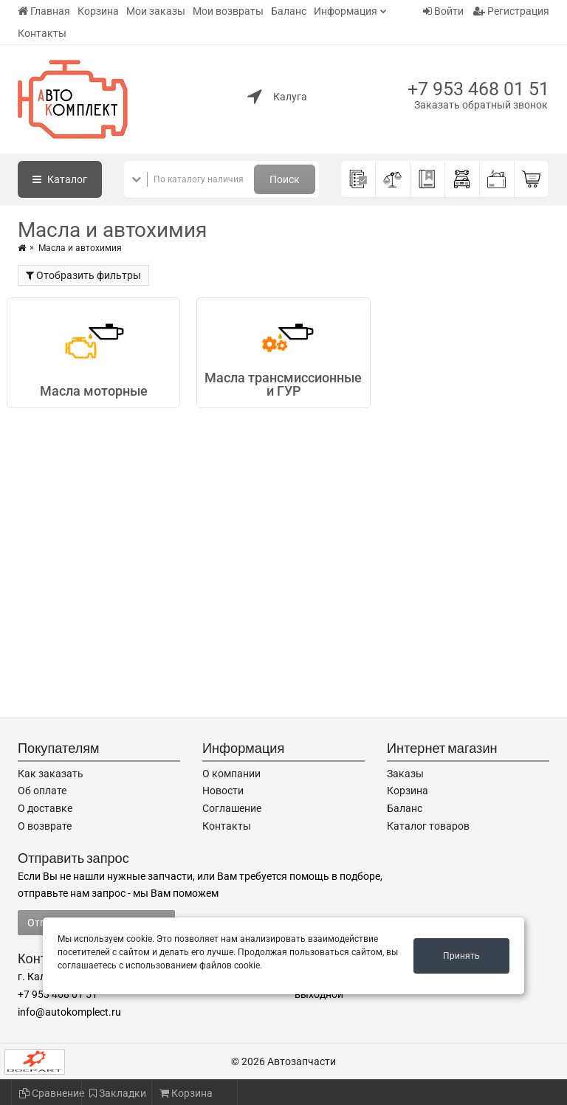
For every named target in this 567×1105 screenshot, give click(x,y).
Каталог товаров (428, 826)
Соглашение (231, 808)
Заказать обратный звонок (481, 105)
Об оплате (42, 790)
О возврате (45, 826)
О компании (231, 773)
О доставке (45, 808)
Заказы (405, 773)
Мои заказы (155, 11)
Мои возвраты (228, 11)
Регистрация (511, 11)
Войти (443, 11)
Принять (461, 956)
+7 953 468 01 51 (478, 89)
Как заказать (50, 773)
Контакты (42, 33)
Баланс (288, 11)
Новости (223, 790)
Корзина (98, 11)
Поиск (284, 179)
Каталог (59, 179)
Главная (44, 11)
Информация (345, 11)
